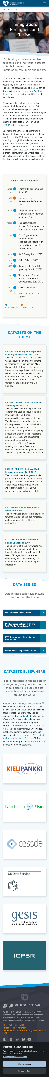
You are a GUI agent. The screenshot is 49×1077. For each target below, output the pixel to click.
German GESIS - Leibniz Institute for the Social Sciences (24, 737)
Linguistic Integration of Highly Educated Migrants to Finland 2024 (30, 213)
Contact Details (9, 1030)
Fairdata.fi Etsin (27, 716)
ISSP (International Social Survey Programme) (20, 638)
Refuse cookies (24, 1071)
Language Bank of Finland (30, 703)
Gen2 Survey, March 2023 (30, 254)
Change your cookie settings (15, 1057)
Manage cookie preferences (14, 1028)
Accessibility (20, 1025)
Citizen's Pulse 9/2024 (29, 260)
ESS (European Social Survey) (18, 612)
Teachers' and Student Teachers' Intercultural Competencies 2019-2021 (30, 278)
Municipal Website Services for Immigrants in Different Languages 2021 (31, 226)
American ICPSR (36, 741)
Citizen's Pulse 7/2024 (29, 287)
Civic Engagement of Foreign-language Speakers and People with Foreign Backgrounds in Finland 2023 (30, 242)
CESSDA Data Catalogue (15, 125)
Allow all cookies (24, 1064)
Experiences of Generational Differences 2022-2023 (30, 201)
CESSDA (18, 725)
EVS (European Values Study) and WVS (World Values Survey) (20, 624)
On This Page (8, 9)
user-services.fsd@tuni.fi (27, 1030)
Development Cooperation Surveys (21, 650)
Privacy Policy (8, 1025)
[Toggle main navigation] (44, 3)
